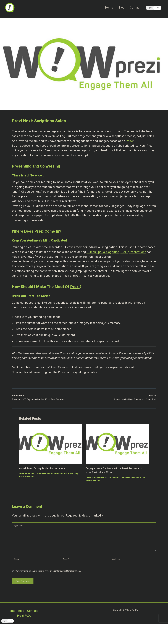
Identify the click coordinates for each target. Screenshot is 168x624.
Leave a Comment (27, 473)
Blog (121, 7)
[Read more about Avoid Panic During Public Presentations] (50, 443)
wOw (130, 141)
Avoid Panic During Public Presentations (42, 468)
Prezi (39, 231)
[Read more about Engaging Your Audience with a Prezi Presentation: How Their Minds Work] (117, 443)
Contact (135, 7)
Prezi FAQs (24, 615)
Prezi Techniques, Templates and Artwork (56, 473)
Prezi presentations (133, 252)
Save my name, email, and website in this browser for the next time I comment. (48, 571)
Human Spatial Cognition (102, 252)
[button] (153, 8)
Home (108, 7)
